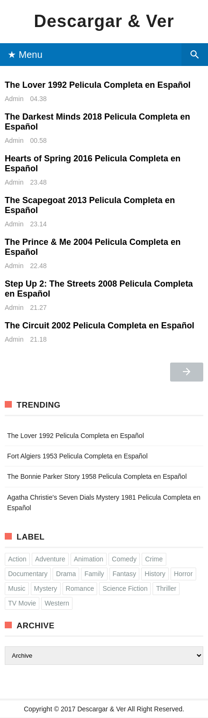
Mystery (45, 588)
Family (94, 574)
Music (17, 588)
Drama (66, 574)
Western (57, 603)
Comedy (124, 559)
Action (17, 559)
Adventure (50, 559)
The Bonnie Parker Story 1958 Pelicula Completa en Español (97, 476)
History (155, 574)
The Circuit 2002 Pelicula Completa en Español (99, 325)
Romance (80, 588)
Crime (154, 559)
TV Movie (22, 603)
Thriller (166, 588)
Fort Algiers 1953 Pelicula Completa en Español (77, 456)
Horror (183, 574)
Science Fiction (124, 588)
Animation (88, 559)
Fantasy (124, 574)
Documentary (27, 574)
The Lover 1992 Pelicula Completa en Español (97, 85)
